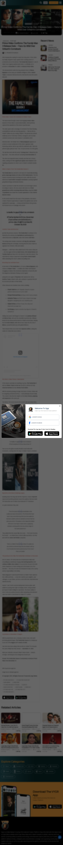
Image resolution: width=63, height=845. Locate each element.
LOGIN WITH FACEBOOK (35, 423)
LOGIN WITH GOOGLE (35, 417)
